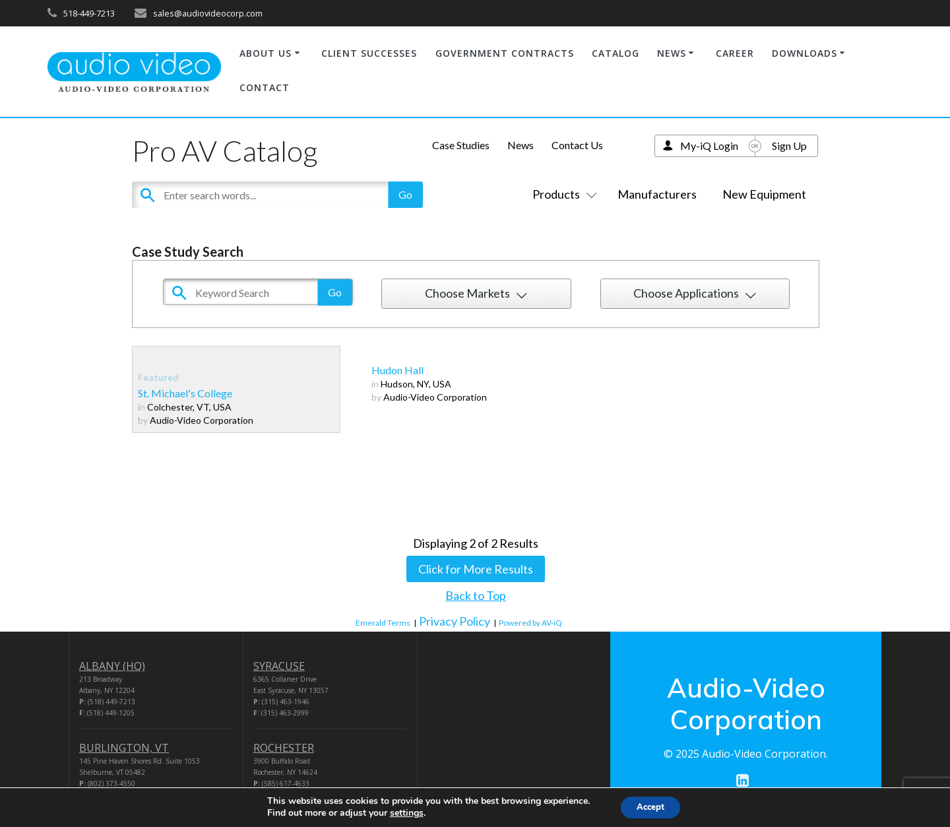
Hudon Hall (397, 370)
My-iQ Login (709, 145)
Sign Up (789, 145)
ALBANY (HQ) (112, 666)
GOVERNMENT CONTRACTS (504, 53)
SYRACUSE (279, 666)
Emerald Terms (383, 623)
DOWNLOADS (804, 53)
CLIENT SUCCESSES (369, 53)
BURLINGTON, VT (124, 748)
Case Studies (461, 145)
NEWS (671, 53)
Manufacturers (657, 194)
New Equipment (764, 194)
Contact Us (577, 145)
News (520, 145)
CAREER (735, 53)
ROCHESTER (283, 748)
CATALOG (615, 53)
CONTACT (264, 87)
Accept (650, 806)
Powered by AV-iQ (530, 623)
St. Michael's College (185, 393)
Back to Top (475, 595)
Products (562, 194)
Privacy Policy (454, 621)
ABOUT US (265, 53)
